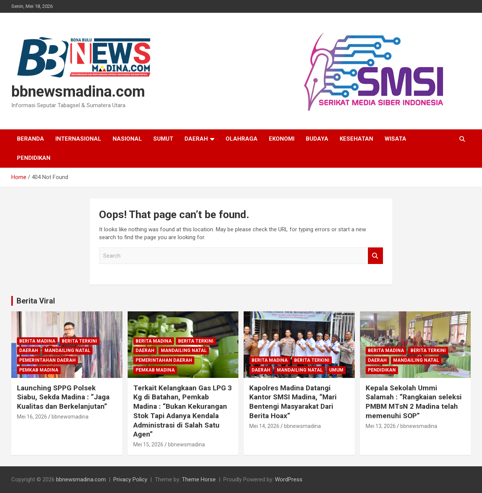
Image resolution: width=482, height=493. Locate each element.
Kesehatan (356, 138)
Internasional (78, 138)
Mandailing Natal (67, 350)
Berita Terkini (79, 341)
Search (375, 255)
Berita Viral (36, 300)
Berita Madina (37, 341)
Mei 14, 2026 (264, 426)
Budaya (317, 138)
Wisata (395, 138)
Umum (336, 370)
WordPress (288, 479)
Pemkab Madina (38, 370)
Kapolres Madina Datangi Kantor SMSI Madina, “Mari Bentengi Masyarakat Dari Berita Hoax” (293, 402)
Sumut (163, 138)
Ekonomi (281, 138)
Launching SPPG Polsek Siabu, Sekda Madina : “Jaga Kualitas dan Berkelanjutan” (63, 397)
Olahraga (242, 138)
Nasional (127, 138)
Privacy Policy (130, 479)
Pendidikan (33, 158)
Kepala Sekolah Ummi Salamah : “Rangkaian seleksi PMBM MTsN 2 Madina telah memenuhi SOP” (414, 402)
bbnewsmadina (70, 417)
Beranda (30, 138)
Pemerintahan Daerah (47, 360)
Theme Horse (199, 479)
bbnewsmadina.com (78, 91)
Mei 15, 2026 (148, 444)
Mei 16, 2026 (32, 417)
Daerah (196, 138)
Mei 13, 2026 (381, 426)
